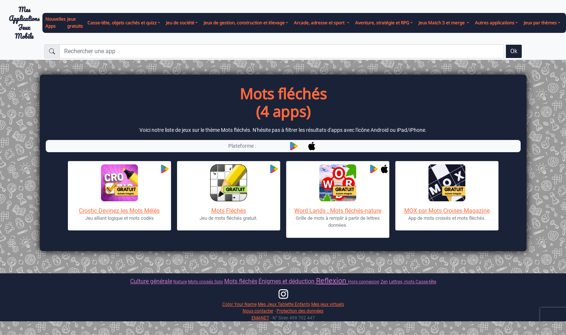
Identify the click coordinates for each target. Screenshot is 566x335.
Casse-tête (426, 281)
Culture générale (151, 281)
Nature (180, 281)
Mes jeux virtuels (327, 304)
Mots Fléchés (228, 210)
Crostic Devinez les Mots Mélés (119, 210)
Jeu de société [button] (180, 23)
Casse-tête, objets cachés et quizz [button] (122, 23)
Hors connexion (363, 281)
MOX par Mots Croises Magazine (447, 210)
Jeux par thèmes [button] (540, 23)
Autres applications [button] (494, 23)
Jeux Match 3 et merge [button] (442, 23)
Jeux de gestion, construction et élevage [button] (244, 23)
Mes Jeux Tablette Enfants (284, 304)
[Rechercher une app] (281, 51)
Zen (384, 281)
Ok (513, 51)
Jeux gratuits (75, 22)
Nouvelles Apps (55, 22)
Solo (218, 281)
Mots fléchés (240, 281)
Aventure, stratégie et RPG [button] (382, 23)
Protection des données (300, 311)
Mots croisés (201, 281)
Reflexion (332, 280)
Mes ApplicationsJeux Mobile (24, 23)
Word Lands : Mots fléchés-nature (337, 210)
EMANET (260, 318)
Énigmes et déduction (287, 281)
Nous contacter (258, 311)
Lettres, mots (402, 281)
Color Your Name (239, 304)
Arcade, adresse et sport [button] (319, 23)
